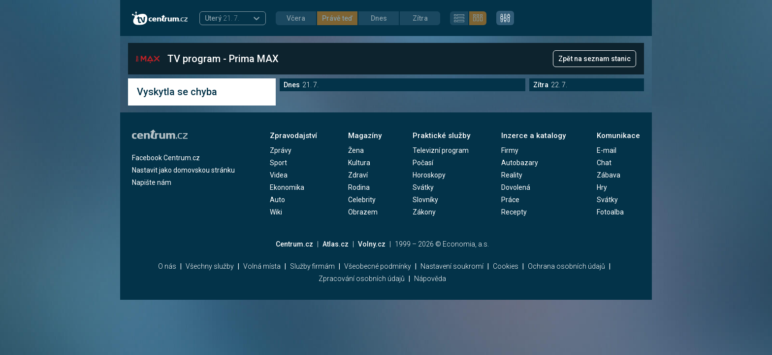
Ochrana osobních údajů (566, 266)
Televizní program (441, 150)
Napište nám (151, 182)
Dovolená (515, 187)
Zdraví (358, 175)
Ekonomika (287, 187)
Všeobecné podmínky (377, 266)
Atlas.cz (335, 244)
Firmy (509, 150)
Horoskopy (429, 175)
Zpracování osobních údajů (362, 279)
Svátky (423, 187)
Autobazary (519, 163)
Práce (510, 200)
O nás (167, 266)
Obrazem (363, 212)
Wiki (276, 212)
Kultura (359, 163)
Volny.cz (372, 244)
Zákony (424, 212)
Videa (279, 175)
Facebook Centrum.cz (166, 158)
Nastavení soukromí (451, 266)
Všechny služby (210, 266)
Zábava (608, 175)
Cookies (505, 266)
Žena (356, 150)
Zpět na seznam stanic (594, 59)
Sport (278, 163)
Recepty (514, 212)
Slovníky (425, 200)
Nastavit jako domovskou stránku (183, 170)
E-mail (606, 150)
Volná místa (262, 266)
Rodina (359, 187)
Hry (602, 187)
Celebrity (362, 200)
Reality (511, 175)
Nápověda (430, 279)
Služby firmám (312, 266)
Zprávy (280, 150)
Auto (277, 200)
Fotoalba (610, 212)
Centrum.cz (294, 244)
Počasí (423, 163)
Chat (604, 163)
